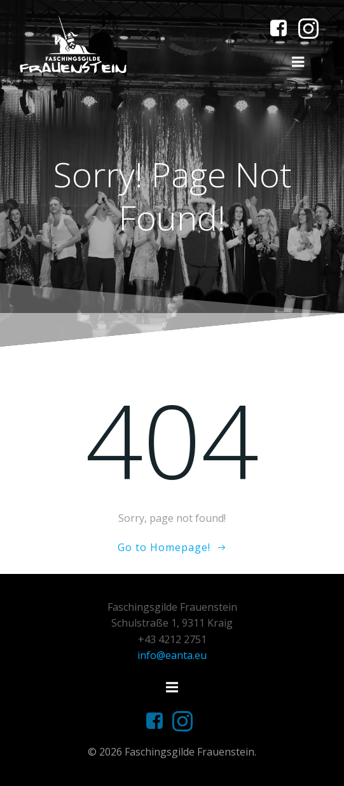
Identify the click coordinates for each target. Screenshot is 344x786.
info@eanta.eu (172, 655)
